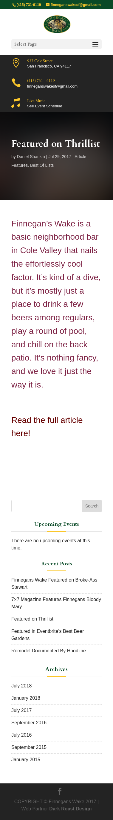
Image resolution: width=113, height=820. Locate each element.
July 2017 (21, 710)
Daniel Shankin (31, 156)
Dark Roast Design (70, 808)
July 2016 (21, 735)
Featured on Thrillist (32, 618)
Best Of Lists (42, 165)
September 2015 (29, 747)
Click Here (31, 456)
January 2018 (25, 698)
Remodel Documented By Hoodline (48, 650)
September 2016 (29, 722)
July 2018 (21, 685)
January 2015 (25, 759)
